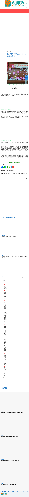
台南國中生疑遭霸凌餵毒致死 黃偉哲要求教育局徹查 (9, 436)
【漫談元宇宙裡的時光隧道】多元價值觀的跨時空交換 (10, 460)
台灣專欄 (4, 255)
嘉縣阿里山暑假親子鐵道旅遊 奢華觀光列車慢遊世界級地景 (5, 306)
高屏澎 (26, 173)
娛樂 (4, 366)
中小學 (4, 353)
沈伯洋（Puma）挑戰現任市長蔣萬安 (9, 236)
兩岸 (4, 291)
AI (4, 311)
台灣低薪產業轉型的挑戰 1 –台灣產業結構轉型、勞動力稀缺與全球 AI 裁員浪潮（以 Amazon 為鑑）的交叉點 (5, 317)
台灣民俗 (2, 411)
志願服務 (19, 173)
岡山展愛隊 (13, 173)
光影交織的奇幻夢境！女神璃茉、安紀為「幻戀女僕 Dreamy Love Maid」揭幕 (5, 371)
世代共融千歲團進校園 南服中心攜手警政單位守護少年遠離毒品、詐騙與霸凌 (5, 359)
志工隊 (16, 173)
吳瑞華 (10, 173)
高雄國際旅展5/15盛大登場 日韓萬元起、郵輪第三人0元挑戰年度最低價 (5, 331)
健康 (4, 301)
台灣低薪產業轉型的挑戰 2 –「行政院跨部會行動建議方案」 (13, 277)
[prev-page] (3, 280)
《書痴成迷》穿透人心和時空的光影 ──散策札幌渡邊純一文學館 (12, 412)
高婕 (15, 87)
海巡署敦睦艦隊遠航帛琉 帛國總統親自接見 (8, 484)
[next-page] (4, 280)
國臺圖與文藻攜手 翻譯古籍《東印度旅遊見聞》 (5, 295)
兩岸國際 (4, 235)
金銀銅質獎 (22, 173)
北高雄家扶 (5, 173)
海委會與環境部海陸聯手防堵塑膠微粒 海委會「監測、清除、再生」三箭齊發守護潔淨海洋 (5, 345)
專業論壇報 (2, 459)
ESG (4, 337)
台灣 (8, 173)
